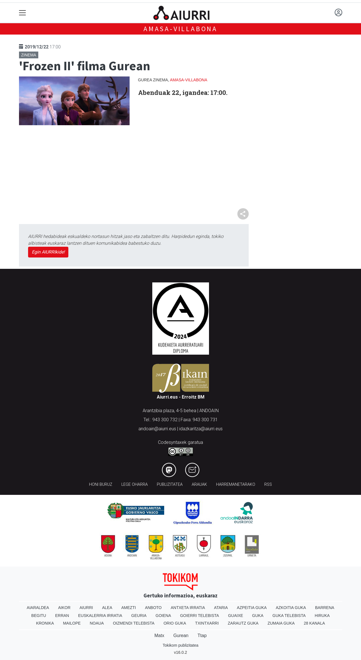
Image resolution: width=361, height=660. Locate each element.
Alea (107, 607)
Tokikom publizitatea (180, 645)
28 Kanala (314, 623)
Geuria (139, 615)
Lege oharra (134, 484)
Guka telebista (289, 615)
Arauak (199, 484)
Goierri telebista (199, 615)
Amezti (128, 607)
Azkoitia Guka (291, 607)
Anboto (153, 607)
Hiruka (322, 615)
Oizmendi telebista (134, 623)
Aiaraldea (38, 607)
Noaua (97, 623)
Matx (159, 635)
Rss (268, 484)
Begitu (38, 615)
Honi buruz (100, 484)
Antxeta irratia (188, 607)
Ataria (221, 607)
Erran (62, 615)
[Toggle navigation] (22, 13)
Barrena (324, 607)
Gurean (180, 635)
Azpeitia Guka (252, 607)
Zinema (28, 55)
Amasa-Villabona (180, 28)
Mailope (72, 623)
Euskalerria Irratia (100, 615)
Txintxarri (207, 623)
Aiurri (86, 607)
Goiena (163, 615)
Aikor (64, 607)
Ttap (202, 635)
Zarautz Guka (243, 623)
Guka (257, 615)
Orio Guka (175, 623)
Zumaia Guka (281, 623)
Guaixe (235, 615)
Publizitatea (170, 484)
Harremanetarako (235, 484)
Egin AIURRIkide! (48, 252)
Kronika (45, 623)
